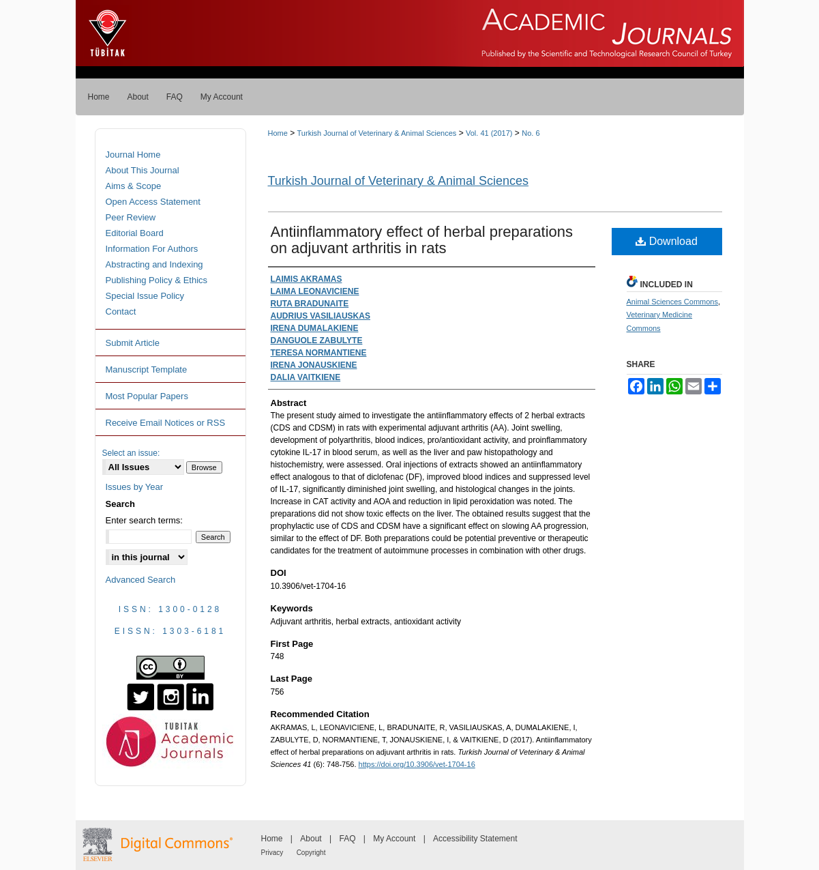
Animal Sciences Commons (673, 302)
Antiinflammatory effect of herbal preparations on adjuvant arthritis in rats (422, 240)
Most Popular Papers (147, 396)
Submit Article (133, 343)
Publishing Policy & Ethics (157, 280)
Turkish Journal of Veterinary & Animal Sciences (377, 133)
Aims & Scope (134, 186)
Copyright (311, 852)
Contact (121, 311)
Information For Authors (152, 249)
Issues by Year (135, 487)
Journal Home (133, 154)
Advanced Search (141, 580)
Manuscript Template (147, 369)
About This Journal (142, 170)
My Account (394, 838)
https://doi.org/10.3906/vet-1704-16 (417, 764)
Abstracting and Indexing (154, 264)
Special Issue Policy (145, 296)
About (310, 838)
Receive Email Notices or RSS (166, 423)
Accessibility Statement (475, 838)
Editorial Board (135, 233)
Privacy (272, 852)
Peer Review (131, 217)
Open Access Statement (153, 202)
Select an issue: (131, 453)
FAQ (347, 838)
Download (667, 241)
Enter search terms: (144, 520)
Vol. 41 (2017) (489, 133)
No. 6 (530, 133)
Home (278, 133)
